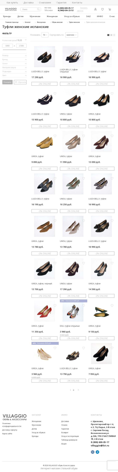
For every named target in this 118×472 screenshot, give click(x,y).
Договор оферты (9, 429)
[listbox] (45, 34)
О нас (111, 16)
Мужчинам (35, 16)
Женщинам (52, 16)
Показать (7, 82)
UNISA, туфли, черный (41, 283)
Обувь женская (57, 22)
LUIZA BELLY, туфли (40, 71)
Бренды (7, 16)
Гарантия (65, 428)
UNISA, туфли (66, 113)
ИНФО (99, 16)
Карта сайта (7, 433)
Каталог (27, 22)
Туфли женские (74, 22)
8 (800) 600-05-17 (65, 8)
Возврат (64, 432)
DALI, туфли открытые (70, 325)
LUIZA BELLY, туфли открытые (69, 70)
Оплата (64, 424)
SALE (87, 16)
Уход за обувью (71, 16)
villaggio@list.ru (100, 445)
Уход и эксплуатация (70, 436)
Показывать (35, 34)
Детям (20, 16)
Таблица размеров (69, 439)
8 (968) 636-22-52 (65, 10)
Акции (64, 443)
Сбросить (20, 82)
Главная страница (11, 22)
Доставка (65, 421)
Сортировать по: (57, 34)
